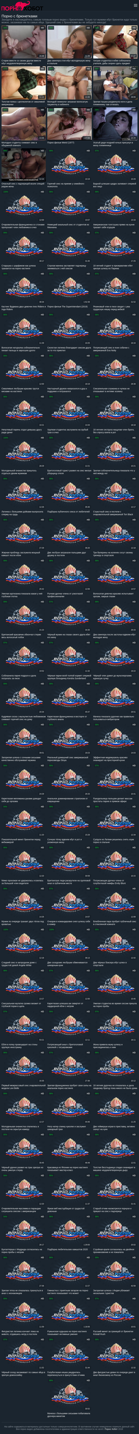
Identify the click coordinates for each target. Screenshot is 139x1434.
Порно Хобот (111, 1429)
